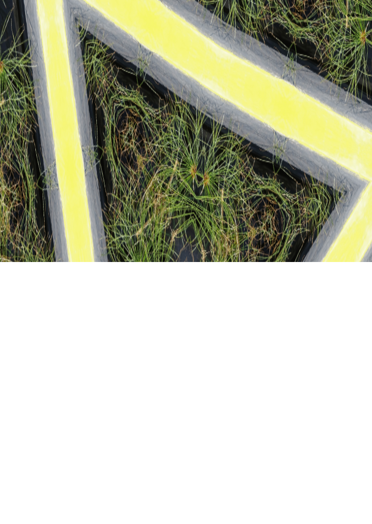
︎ (353, 16)
